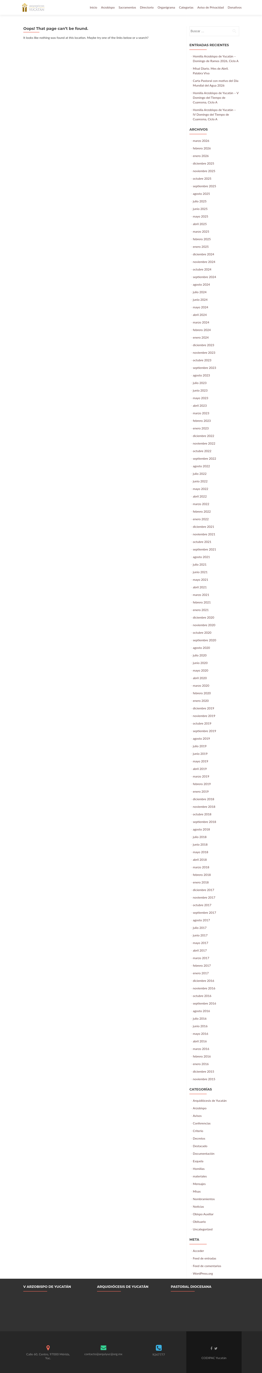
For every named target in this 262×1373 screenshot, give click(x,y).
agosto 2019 (201, 738)
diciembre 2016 (203, 980)
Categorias (186, 7)
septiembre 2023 (204, 367)
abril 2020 (200, 678)
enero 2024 (201, 337)
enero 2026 (201, 156)
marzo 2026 (201, 140)
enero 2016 (201, 1064)
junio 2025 (200, 209)
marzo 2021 (201, 594)
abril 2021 (200, 587)
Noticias (198, 1206)
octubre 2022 (202, 451)
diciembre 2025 (203, 163)
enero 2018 (201, 882)
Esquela (198, 1161)
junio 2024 (200, 299)
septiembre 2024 (204, 277)
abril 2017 (200, 950)
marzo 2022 (201, 504)
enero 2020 (201, 700)
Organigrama (166, 7)
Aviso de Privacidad (210, 7)
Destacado (200, 1146)
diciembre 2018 (203, 799)
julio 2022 (200, 473)
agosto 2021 (201, 557)
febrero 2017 (202, 965)
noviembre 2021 (204, 534)
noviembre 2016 (204, 988)
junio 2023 (200, 390)
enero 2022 (201, 519)
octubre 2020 (202, 632)
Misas (197, 1191)
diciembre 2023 (203, 345)
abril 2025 (200, 224)
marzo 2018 (201, 867)
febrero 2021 (202, 602)
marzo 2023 (201, 413)
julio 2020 (200, 655)
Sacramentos (127, 7)
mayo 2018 (200, 852)
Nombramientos (204, 1199)
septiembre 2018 (204, 821)
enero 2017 (201, 973)
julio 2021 (200, 564)
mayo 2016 (200, 1033)
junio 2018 (200, 844)
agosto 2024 (201, 284)
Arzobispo (108, 7)
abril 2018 (200, 859)
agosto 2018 (201, 829)
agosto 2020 (201, 647)
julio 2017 (200, 927)
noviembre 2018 (204, 806)
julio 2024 (200, 292)
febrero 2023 (202, 420)
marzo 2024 (201, 322)
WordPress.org (203, 1273)
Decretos (199, 1138)
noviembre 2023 (204, 352)
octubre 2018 (202, 814)
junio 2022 (200, 481)
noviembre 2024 (204, 262)
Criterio (198, 1131)
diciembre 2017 (203, 890)
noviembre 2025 (204, 171)
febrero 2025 (202, 239)
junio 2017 (200, 935)
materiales (200, 1176)
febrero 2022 (202, 511)
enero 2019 (201, 791)
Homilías (199, 1168)
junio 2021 (200, 572)
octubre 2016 (202, 996)
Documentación (203, 1153)
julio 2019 (200, 746)
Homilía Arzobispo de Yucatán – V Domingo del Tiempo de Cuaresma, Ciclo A (216, 97)
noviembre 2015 (204, 1079)
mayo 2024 (200, 307)
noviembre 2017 (204, 897)
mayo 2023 (200, 398)
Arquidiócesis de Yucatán (210, 1100)
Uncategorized (203, 1229)
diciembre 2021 (203, 526)
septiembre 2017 (204, 912)
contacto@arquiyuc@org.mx (103, 1354)
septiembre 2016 (204, 1003)
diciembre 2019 (203, 708)
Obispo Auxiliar (203, 1214)
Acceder (198, 1251)
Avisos (197, 1115)
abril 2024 (200, 314)
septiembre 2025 (204, 186)
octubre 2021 (202, 541)
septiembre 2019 (204, 731)
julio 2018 (200, 837)
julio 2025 (200, 201)
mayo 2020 (200, 670)
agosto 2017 (201, 920)
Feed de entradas (204, 1258)
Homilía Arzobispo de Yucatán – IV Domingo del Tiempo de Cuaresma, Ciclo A (214, 114)
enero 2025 (201, 246)
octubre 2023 (202, 360)
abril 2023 (200, 405)
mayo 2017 (200, 943)
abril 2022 (200, 496)
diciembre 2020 (203, 617)
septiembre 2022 (204, 458)
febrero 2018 (202, 874)
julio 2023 (200, 383)
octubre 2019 (202, 723)
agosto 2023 (201, 375)
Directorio (147, 7)
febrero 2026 (202, 148)
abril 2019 (200, 769)
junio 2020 (200, 663)
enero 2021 (201, 610)
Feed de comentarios (207, 1266)
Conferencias (202, 1123)
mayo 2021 (200, 579)
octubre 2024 (202, 269)
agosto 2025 (201, 193)
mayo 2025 (200, 216)
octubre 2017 (202, 905)
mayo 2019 (200, 761)
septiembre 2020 (204, 640)
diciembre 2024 (203, 254)
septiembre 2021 (204, 549)
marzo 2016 (201, 1049)
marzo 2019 (201, 776)
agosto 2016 (201, 1011)
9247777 (158, 1354)
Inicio (93, 7)
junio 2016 (200, 1026)
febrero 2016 (202, 1056)
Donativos (235, 7)
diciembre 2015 (203, 1071)
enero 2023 (201, 428)
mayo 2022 (200, 489)
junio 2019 (200, 753)
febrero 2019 (202, 784)
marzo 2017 (201, 958)
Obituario (199, 1221)
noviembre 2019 (204, 716)
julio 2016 (200, 1018)
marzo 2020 (201, 685)
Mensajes (199, 1184)
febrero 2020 (202, 693)
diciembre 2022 (203, 436)
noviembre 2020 (204, 625)
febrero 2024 (202, 330)
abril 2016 (200, 1041)
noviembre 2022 (204, 443)
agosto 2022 (201, 466)
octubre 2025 (202, 178)
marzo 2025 (201, 231)
